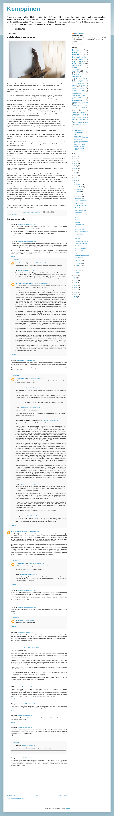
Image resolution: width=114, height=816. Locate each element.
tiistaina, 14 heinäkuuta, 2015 (26, 270)
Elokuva (85, 78)
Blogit (86, 71)
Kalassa (77, 222)
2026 (75, 156)
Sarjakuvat (75, 99)
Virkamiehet (83, 110)
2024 (75, 161)
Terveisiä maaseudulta (81, 243)
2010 (75, 285)
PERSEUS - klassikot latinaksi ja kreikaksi (79, 145)
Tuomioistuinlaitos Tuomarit (80, 81)
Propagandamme (80, 229)
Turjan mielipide (79, 224)
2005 (75, 297)
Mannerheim (85, 124)
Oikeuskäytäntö (77, 65)
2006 (75, 294)
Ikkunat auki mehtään (81, 227)
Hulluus (74, 90)
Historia (75, 55)
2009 (75, 287)
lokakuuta (78, 189)
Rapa (76, 217)
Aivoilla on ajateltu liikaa (81, 200)
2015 (75, 182)
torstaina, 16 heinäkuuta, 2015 (42, 283)
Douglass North (77, 124)
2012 (75, 280)
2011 (75, 282)
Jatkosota (82, 112)
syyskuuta (78, 191)
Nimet (76, 104)
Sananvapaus (76, 95)
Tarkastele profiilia (77, 43)
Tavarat (83, 85)
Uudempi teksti (11, 795)
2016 (75, 180)
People (76, 110)
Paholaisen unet (79, 198)
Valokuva (74, 85)
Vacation (74, 117)
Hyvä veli (77, 253)
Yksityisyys (75, 92)
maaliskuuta (79, 268)
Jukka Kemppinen (20, 263)
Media (80, 59)
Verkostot (74, 102)
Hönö (17, 620)
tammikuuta (79, 272)
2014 (75, 275)
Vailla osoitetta (79, 203)
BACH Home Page (79, 130)
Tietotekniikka (84, 102)
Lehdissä (77, 219)
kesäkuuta (78, 260)
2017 (75, 177)
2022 (75, 166)
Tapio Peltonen (15, 531)
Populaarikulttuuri (77, 100)
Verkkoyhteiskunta (77, 93)
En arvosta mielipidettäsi (82, 231)
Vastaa (13, 235)
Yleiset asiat (77, 62)
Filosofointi (14, 214)
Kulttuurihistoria (79, 57)
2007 (75, 292)
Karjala (84, 114)
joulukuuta (78, 184)
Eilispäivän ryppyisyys (81, 210)
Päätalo (86, 122)
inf (78, 126)
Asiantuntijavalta (79, 257)
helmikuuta (79, 270)
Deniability (78, 238)
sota (83, 90)
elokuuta (78, 194)
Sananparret (83, 116)
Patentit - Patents (78, 88)
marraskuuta (79, 187)
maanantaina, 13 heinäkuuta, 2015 (27, 224)
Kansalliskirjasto (76, 114)
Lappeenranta (77, 121)
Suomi (82, 87)
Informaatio (76, 74)
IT (83, 64)
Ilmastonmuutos (76, 97)
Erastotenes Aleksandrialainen (24, 283)
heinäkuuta (79, 196)
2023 (75, 163)
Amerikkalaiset (79, 234)
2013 (75, 278)
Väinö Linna (75, 109)
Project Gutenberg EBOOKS (79, 148)
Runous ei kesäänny (80, 248)
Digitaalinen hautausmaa (82, 255)
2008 (75, 289)
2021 (75, 168)
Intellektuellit (80, 83)
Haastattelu (81, 119)
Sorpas (77, 236)
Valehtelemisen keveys (81, 241)
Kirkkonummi (85, 109)
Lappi (73, 87)
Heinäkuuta (78, 246)
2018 (75, 175)
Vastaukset (16, 259)
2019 (75, 173)
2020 (75, 170)
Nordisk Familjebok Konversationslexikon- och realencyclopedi (81, 137)
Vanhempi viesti (62, 795)
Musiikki (74, 67)
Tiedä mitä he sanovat (81, 205)
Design (74, 112)
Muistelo (75, 64)
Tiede (84, 95)
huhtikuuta (79, 265)
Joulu (87, 119)
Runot (81, 73)
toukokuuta (79, 263)
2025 (75, 158)
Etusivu (37, 795)
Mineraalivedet (82, 117)
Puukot (74, 116)
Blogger (68, 808)
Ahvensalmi (78, 212)
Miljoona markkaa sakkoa (82, 215)
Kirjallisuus (77, 50)
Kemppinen (23, 8)
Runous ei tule (79, 250)
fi (76, 126)
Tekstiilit (74, 119)
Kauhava (80, 80)
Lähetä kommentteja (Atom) (17, 798)
